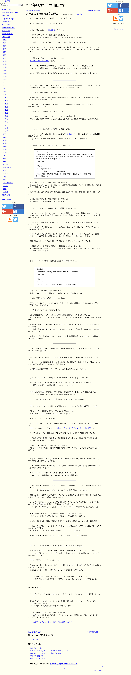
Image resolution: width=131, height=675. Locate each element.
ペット (5, 173)
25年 (4, 149)
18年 (4, 91)
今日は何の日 (8, 183)
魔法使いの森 (6, 9)
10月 (6, 125)
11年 (4, 70)
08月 (6, 119)
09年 (4, 64)
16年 (4, 85)
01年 (4, 40)
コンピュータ (81, 14)
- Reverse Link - (118, 29)
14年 (4, 79)
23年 (4, 143)
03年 (4, 46)
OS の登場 (51, 30)
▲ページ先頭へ (5, 199)
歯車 (4, 158)
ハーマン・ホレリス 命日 (39, 61)
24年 (4, 146)
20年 (4, 134)
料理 (4, 161)
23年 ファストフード (37, 658)
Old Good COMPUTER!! (10, 12)
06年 (4, 55)
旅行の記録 (6, 31)
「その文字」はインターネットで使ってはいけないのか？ (51, 622)
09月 (6, 122)
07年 (4, 58)
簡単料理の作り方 (8, 28)
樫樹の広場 (6, 195)
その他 (5, 192)
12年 (4, 73)
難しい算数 (6, 25)
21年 (4, 137)
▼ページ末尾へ (5, 1)
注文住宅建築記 (7, 34)
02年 (4, 43)
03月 (6, 104)
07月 (6, 116)
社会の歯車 (6, 15)
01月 (6, 97)
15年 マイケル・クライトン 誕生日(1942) (45, 653)
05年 (4, 52)
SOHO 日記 (6, 37)
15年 (4, 82)
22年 (4, 140)
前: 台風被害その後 (33, 10)
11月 (6, 128)
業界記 (5, 186)
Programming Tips (8, 18)
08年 (4, 61)
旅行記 (5, 164)
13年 (4, 76)
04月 (6, 107)
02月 (6, 101)
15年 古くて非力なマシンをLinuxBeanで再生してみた (49, 650)
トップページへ (98, 670)
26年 (4, 152)
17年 (4, 88)
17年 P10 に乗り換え (37, 656)
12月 (6, 131)
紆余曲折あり (72, 134)
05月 (6, 110)
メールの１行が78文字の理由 (42, 13)
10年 (4, 67)
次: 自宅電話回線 (94, 10)
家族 (4, 177)
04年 (4, 49)
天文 (4, 180)
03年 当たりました (36, 648)
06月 (6, 113)
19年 (4, 94)
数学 (4, 189)
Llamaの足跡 (6, 21)
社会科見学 (7, 167)
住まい (5, 170)
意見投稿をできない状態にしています (63, 664)
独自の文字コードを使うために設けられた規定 (74, 428)
